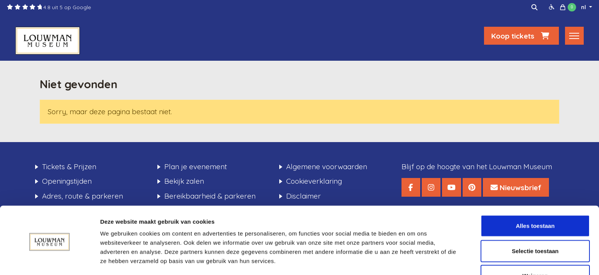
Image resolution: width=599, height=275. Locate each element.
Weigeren (535, 250)
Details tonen (413, 260)
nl (584, 7)
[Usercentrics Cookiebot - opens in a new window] (49, 260)
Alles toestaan (535, 200)
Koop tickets (521, 37)
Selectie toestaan (535, 225)
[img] (534, 7)
